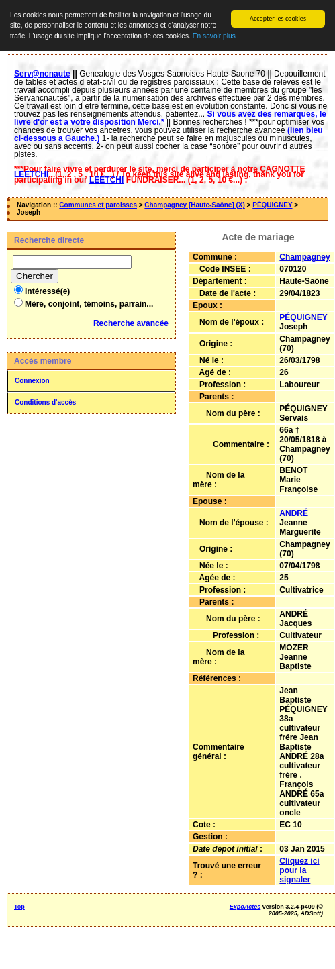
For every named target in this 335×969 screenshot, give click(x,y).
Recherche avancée (131, 323)
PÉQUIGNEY (272, 205)
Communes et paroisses (98, 205)
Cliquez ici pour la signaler (299, 870)
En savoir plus (214, 36)
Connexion (32, 381)
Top (19, 906)
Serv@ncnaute (42, 74)
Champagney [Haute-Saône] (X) (194, 205)
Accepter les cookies (278, 18)
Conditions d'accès (45, 402)
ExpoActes (245, 906)
